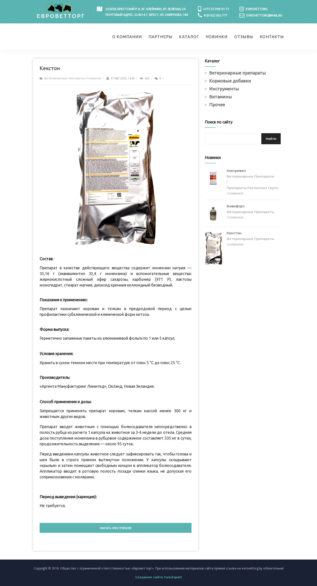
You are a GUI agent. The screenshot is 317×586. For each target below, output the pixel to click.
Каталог (189, 36)
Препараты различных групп (252, 188)
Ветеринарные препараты (64, 78)
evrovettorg (256, 9)
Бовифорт (236, 206)
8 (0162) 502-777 (215, 15)
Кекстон (234, 233)
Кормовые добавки (230, 80)
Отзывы (243, 36)
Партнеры (160, 36)
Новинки (217, 36)
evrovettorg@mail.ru (264, 15)
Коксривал (236, 170)
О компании (127, 36)
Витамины (220, 96)
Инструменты (224, 88)
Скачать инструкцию (116, 528)
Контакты (272, 36)
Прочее (217, 104)
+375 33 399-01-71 (216, 9)
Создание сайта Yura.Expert (158, 577)
